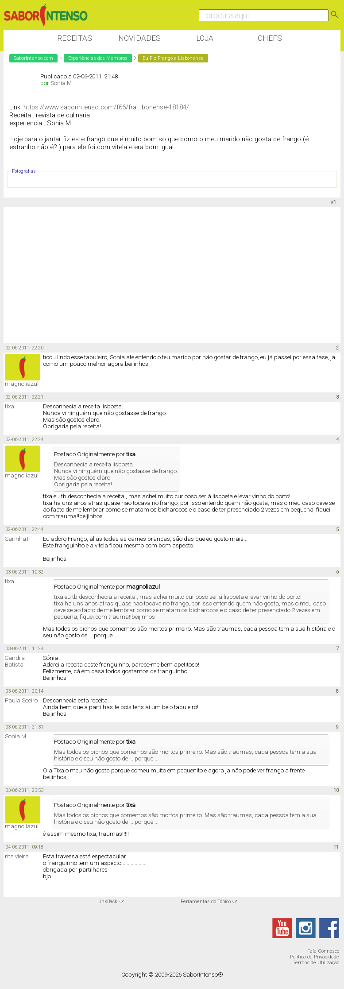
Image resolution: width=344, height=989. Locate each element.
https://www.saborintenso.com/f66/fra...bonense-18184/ (106, 107)
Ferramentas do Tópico (206, 901)
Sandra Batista (15, 661)
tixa (9, 406)
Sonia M (61, 83)
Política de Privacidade (314, 957)
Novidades (139, 38)
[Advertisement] (165, 275)
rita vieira (17, 856)
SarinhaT (17, 538)
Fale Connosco (323, 951)
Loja (204, 38)
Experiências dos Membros (98, 58)
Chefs (270, 38)
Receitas (74, 38)
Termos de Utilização (316, 963)
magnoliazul (22, 383)
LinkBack (107, 901)
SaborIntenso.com (33, 58)
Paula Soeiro (21, 700)
